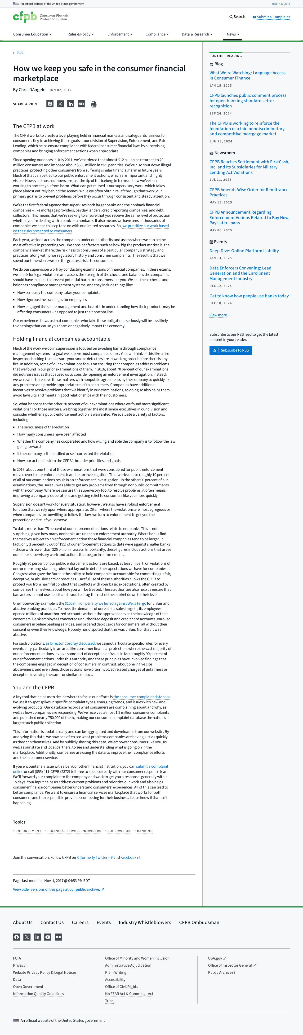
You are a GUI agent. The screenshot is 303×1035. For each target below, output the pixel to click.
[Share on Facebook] (49, 103)
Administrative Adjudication (128, 965)
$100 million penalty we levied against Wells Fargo (105, 603)
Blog (20, 52)
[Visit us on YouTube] (47, 936)
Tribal (110, 1001)
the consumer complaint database (141, 697)
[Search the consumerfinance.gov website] (237, 17)
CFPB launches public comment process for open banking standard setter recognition (247, 100)
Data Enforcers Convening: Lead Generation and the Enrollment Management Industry (240, 273)
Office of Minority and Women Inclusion (137, 958)
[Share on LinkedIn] (70, 103)
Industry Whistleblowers (145, 922)
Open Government (28, 987)
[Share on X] (60, 103)
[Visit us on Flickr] (58, 936)
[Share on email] (81, 103)
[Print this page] (94, 104)
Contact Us (52, 922)
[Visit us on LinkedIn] (37, 936)
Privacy (19, 965)
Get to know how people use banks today (249, 296)
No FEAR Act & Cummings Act (129, 994)
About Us (22, 922)
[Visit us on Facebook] (16, 936)
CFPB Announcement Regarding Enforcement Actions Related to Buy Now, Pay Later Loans (249, 217)
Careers (80, 922)
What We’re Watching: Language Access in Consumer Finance (247, 76)
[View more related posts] (218, 315)
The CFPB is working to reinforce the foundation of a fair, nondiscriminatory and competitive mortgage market (247, 128)
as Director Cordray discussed (70, 643)
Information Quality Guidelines (38, 994)
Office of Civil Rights (121, 987)
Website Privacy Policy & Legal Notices (44, 972)
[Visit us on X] (27, 936)
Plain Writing (115, 972)
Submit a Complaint (271, 17)
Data (17, 979)
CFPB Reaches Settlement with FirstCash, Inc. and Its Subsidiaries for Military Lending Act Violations (249, 167)
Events (104, 922)
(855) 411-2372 (281, 4)
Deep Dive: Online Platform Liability (244, 251)
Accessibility (115, 979)
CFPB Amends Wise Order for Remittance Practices (249, 192)
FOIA (17, 958)
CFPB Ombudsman (199, 922)
